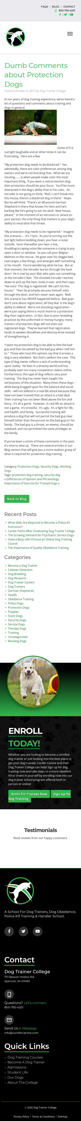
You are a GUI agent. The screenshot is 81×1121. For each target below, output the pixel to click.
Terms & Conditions (43, 1116)
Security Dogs (49, 466)
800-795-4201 (67, 10)
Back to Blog (17, 499)
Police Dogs (15, 603)
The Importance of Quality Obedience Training (38, 548)
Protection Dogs (28, 466)
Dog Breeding (17, 574)
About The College (23, 1082)
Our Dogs (15, 1077)
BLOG (55, 6)
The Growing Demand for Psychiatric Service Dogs (41, 535)
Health (12, 595)
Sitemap (62, 1116)
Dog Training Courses (25, 1057)
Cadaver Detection (20, 570)
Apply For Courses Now (29, 794)
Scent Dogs (15, 616)
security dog (52, 475)
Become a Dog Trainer (22, 565)
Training (13, 633)
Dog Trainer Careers (21, 582)
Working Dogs (17, 641)
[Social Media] (61, 15)
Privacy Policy (21, 1116)
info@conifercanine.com (21, 1033)
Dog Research (17, 578)
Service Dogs (16, 624)
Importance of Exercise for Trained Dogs (30, 483)
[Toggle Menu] (70, 33)
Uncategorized (17, 637)
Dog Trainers (16, 586)
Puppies (13, 612)
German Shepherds (21, 591)
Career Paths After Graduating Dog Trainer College (41, 531)
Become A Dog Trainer (26, 1062)
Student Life (18, 1072)
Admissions (17, 1067)
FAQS (44, 6)
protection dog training (27, 475)
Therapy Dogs (17, 628)
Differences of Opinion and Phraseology (32, 479)
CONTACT (69, 6)
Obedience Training (21, 599)
